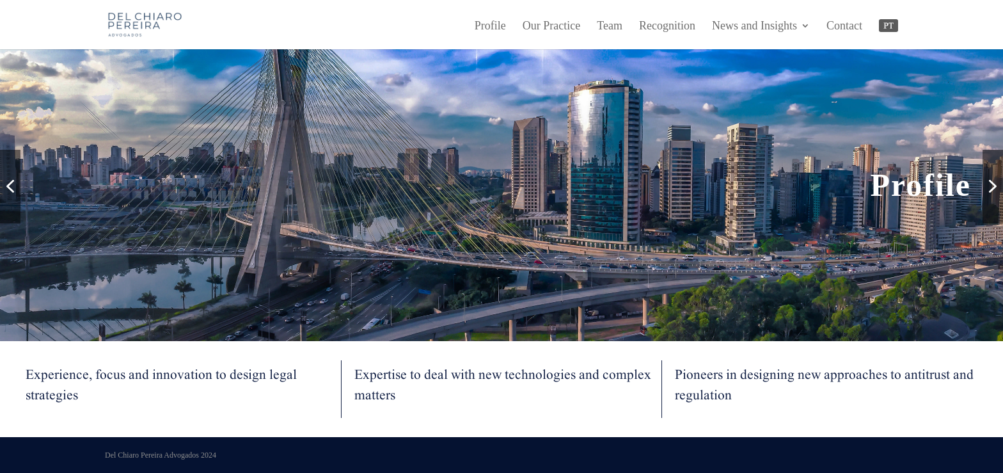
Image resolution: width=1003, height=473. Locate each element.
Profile (490, 26)
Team (609, 26)
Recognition (667, 26)
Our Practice (551, 26)
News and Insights (754, 26)
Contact (844, 26)
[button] (10, 186)
